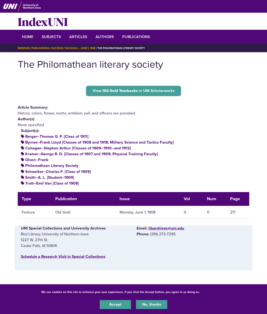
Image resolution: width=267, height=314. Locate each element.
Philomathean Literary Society (51, 166)
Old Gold (57, 48)
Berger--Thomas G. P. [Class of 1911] (56, 136)
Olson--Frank (36, 160)
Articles (78, 37)
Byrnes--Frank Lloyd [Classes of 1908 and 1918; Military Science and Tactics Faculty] (99, 142)
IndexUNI (43, 21)
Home (27, 37)
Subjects (51, 37)
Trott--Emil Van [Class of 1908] (52, 183)
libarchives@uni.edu (166, 228)
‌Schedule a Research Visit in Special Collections (63, 256)
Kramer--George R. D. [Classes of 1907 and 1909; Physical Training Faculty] (91, 154)
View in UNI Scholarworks (133, 90)
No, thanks (151, 304)
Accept (115, 304)
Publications (136, 37)
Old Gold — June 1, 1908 (81, 48)
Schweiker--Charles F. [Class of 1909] (58, 171)
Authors (105, 37)
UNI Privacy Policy (213, 292)
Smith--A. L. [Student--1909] (49, 177)
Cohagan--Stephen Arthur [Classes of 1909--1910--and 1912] (78, 148)
